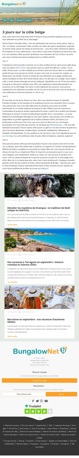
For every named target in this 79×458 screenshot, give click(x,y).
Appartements (41, 425)
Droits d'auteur (41, 441)
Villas (50, 425)
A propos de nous (10, 441)
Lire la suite (12, 225)
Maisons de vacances (12, 425)
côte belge (8, 136)
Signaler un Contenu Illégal (58, 441)
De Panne (21, 67)
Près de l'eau (13, 428)
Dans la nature (25, 428)
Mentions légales (22, 444)
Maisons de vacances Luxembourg (54, 431)
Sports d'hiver (53, 428)
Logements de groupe (62, 425)
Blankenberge (56, 125)
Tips (5, 20)
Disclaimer (30, 441)
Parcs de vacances (28, 425)
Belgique (44, 168)
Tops (12, 20)
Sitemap (21, 441)
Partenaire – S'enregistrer (60, 444)
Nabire (28, 20)
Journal (19, 20)
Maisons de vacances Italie (50, 435)
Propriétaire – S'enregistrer (39, 444)
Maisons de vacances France (29, 435)
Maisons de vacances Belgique (30, 431)
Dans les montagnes (39, 428)
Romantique (64, 428)
